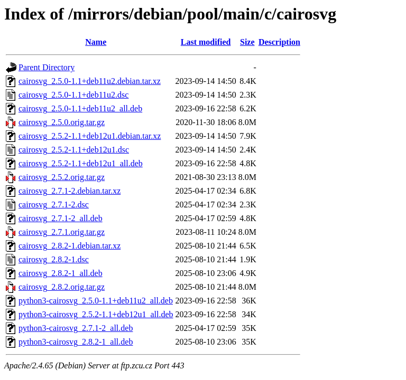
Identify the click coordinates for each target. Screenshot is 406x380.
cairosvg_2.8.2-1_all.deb (61, 273)
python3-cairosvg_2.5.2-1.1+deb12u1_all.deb (96, 314)
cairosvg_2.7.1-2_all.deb (61, 218)
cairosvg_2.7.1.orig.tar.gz (62, 231)
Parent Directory (47, 67)
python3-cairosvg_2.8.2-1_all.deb (76, 341)
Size (247, 41)
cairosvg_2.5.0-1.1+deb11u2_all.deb (80, 108)
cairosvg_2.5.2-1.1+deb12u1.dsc (74, 149)
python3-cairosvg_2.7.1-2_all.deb (76, 328)
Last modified (206, 41)
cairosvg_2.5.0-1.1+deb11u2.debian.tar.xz (90, 81)
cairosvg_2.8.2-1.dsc (54, 259)
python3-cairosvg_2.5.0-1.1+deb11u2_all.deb (96, 300)
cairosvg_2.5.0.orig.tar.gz (62, 122)
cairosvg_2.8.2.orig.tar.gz (62, 286)
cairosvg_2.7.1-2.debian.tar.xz (70, 190)
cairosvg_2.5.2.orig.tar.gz (62, 177)
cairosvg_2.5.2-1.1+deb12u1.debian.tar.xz (90, 135)
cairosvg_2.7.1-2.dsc (54, 204)
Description (279, 41)
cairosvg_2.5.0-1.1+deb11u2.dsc (73, 94)
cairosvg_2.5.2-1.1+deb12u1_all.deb (81, 163)
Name (95, 41)
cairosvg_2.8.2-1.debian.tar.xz (70, 245)
